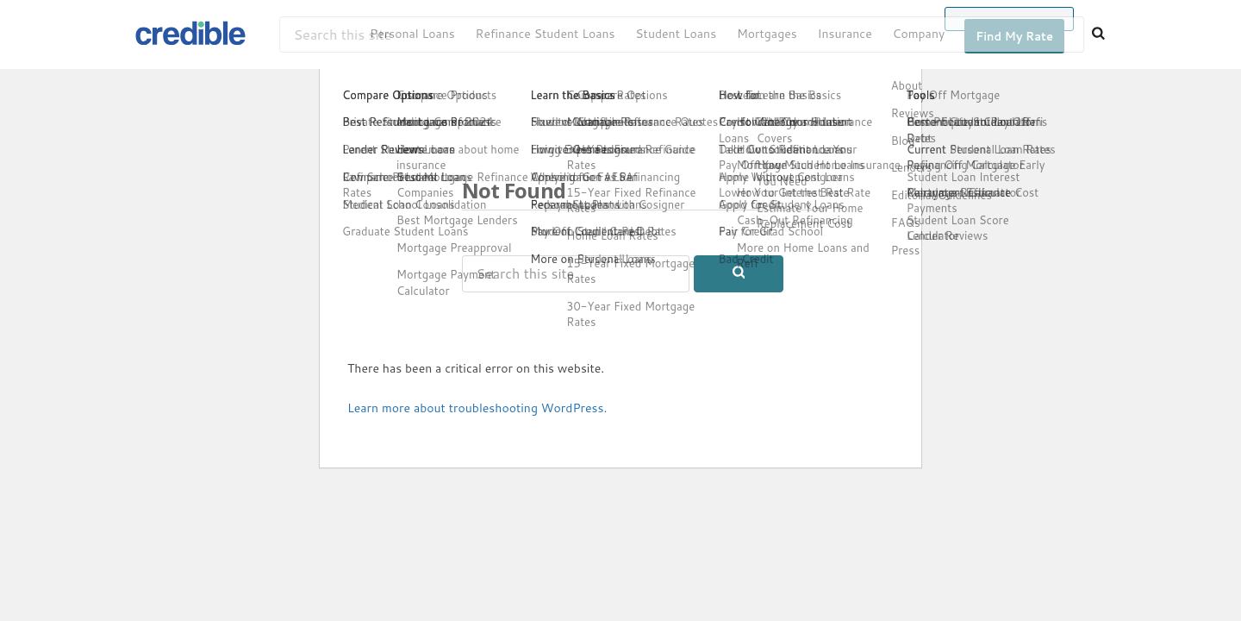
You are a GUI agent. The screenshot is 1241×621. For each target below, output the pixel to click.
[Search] (1098, 34)
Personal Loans (412, 33)
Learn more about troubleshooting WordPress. (477, 408)
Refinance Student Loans (545, 33)
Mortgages (767, 33)
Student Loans (675, 33)
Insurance (844, 33)
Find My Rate (1014, 36)
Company (919, 33)
